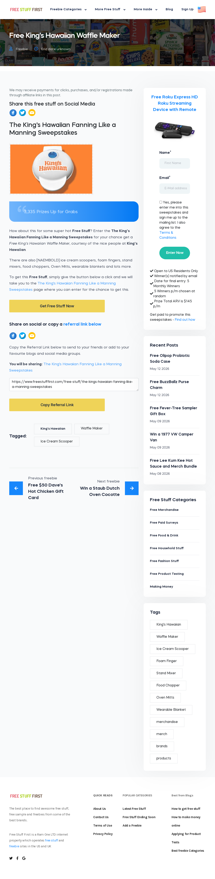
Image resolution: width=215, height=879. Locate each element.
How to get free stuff (186, 809)
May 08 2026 (160, 474)
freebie (14, 846)
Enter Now (174, 253)
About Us (99, 809)
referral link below (82, 324)
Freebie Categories (68, 9)
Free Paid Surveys (164, 522)
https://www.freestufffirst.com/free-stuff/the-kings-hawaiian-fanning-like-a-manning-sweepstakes (74, 384)
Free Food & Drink (164, 535)
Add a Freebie (132, 825)
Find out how (185, 320)
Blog (169, 9)
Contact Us (101, 817)
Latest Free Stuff (134, 809)
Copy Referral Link (57, 405)
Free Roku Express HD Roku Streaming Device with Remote (174, 103)
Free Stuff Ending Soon (139, 817)
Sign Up (187, 9)
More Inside (145, 9)
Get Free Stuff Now (57, 306)
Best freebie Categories (188, 851)
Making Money (161, 586)
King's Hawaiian (53, 428)
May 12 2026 (159, 369)
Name (165, 152)
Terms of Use (102, 825)
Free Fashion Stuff (164, 561)
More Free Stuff (110, 9)
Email (164, 178)
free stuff (51, 840)
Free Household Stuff (167, 548)
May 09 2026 (160, 421)
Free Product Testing (167, 574)
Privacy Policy (103, 834)
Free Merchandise (164, 510)
